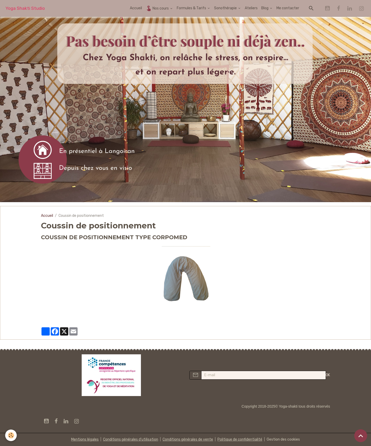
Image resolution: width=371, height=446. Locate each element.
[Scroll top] (360, 435)
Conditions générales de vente (188, 439)
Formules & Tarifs (192, 8)
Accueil (136, 8)
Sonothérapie (226, 8)
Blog (265, 8)
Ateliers (251, 8)
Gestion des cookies (283, 439)
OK (328, 375)
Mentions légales (85, 439)
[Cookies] (11, 435)
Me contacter (287, 8)
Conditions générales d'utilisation (130, 439)
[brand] (25, 8)
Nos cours (158, 8)
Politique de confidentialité (239, 439)
